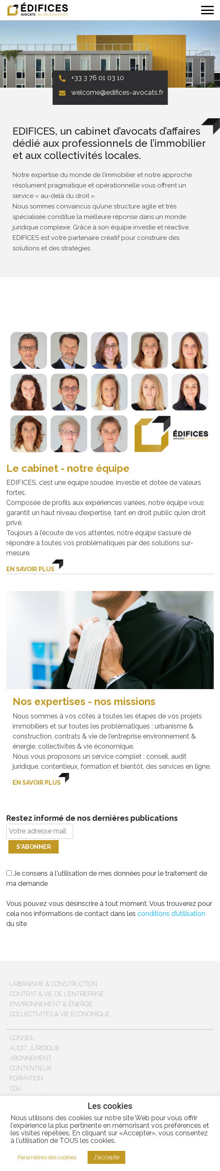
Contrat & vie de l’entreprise (57, 994)
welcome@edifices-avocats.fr (117, 92)
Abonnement (31, 1058)
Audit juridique (35, 1048)
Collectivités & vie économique (60, 1014)
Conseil (22, 1038)
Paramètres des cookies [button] (47, 1157)
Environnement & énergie (51, 1004)
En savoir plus (30, 569)
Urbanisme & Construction (53, 984)
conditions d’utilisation (171, 914)
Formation (26, 1078)
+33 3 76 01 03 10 (97, 78)
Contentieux (31, 1068)
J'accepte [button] (106, 1157)
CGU (16, 1088)
